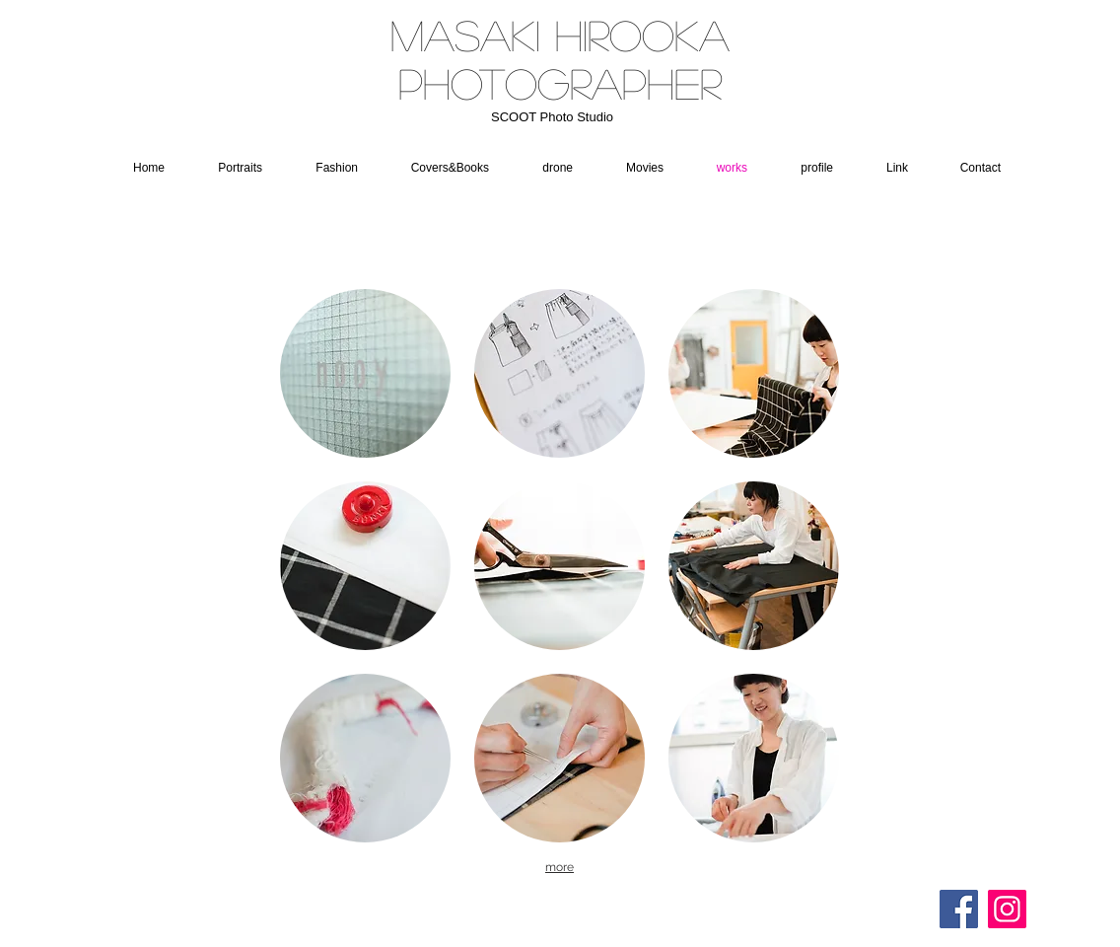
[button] (548, 168)
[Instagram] (1007, 909)
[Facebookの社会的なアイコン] (959, 909)
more (559, 867)
